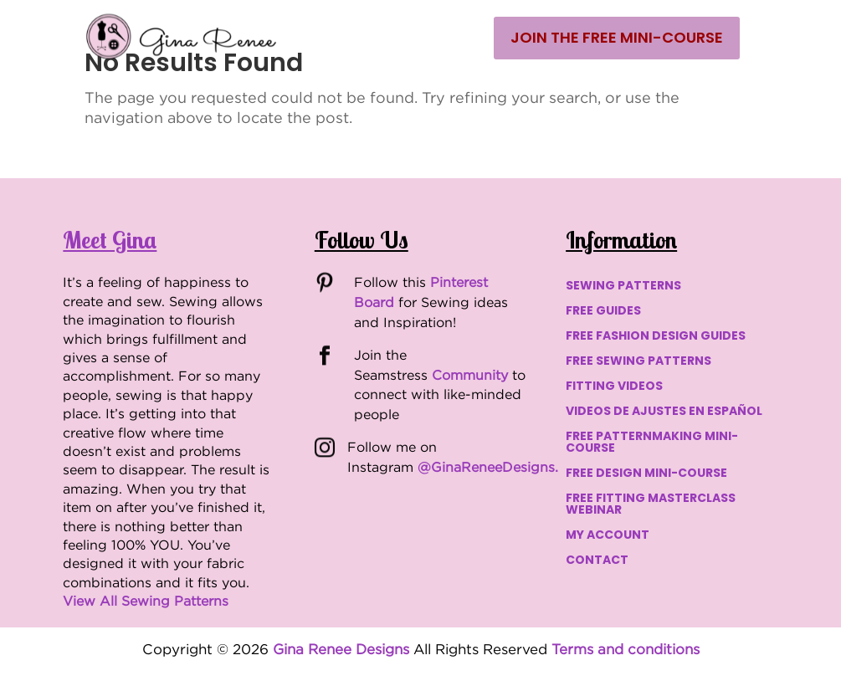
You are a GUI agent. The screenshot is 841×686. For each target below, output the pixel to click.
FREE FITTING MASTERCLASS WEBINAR (651, 505)
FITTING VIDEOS (614, 387)
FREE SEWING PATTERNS (638, 362)
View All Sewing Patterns (145, 600)
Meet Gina (109, 239)
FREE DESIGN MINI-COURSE (646, 474)
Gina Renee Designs (341, 649)
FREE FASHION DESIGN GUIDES (656, 337)
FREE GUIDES (603, 312)
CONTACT (597, 561)
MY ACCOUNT (607, 536)
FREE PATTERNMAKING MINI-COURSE (652, 443)
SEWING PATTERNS (623, 286)
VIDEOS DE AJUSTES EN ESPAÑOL (664, 412)
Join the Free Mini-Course (616, 37)
